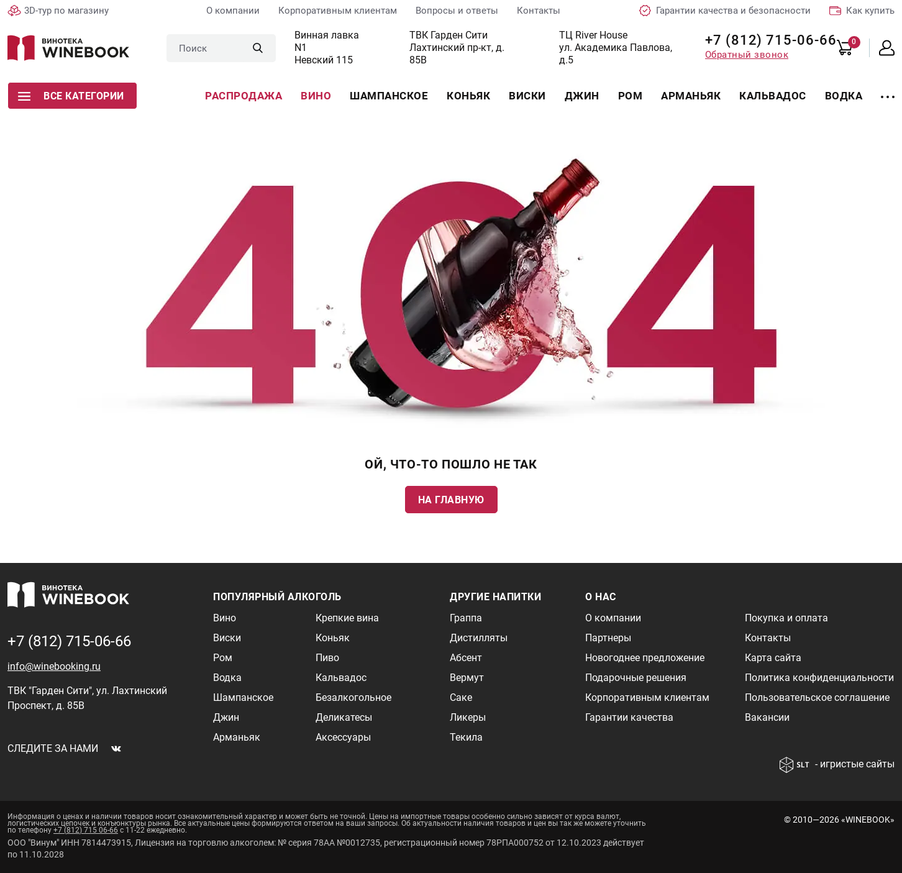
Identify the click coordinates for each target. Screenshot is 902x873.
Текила (466, 737)
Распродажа (243, 95)
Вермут (467, 677)
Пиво (327, 658)
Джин (582, 95)
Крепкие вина (347, 618)
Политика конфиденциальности (819, 677)
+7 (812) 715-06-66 (766, 40)
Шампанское (389, 95)
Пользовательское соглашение (817, 697)
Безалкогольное (353, 697)
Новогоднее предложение (644, 658)
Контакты (538, 10)
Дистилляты (479, 638)
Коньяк (468, 95)
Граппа (466, 618)
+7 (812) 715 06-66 (85, 830)
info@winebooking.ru (54, 666)
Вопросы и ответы (457, 10)
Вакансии (767, 717)
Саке (461, 697)
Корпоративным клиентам (337, 10)
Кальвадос (772, 95)
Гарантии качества (629, 717)
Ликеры (468, 717)
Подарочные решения (635, 677)
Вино (316, 95)
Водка (844, 95)
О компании (233, 10)
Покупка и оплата (786, 618)
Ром (630, 95)
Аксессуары (343, 737)
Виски (527, 95)
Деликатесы (344, 717)
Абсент (466, 658)
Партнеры (608, 638)
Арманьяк (691, 95)
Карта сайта (773, 658)
